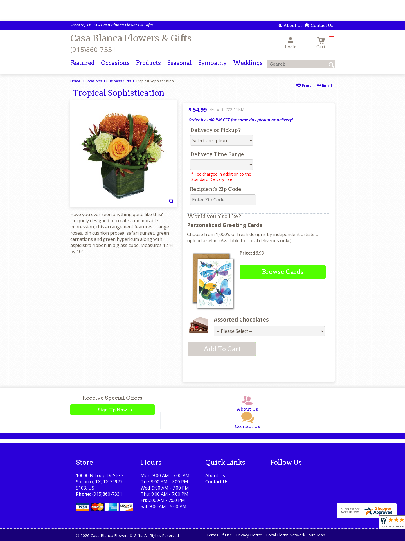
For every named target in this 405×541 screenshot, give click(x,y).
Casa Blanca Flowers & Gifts (131, 38)
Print (303, 85)
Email (324, 85)
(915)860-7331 (93, 49)
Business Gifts (118, 81)
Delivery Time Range (217, 154)
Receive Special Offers (112, 398)
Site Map (317, 535)
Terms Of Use (219, 535)
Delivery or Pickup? (215, 130)
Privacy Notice (249, 535)
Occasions (93, 81)
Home (75, 81)
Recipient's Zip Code (215, 189)
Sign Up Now (112, 409)
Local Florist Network (285, 535)
